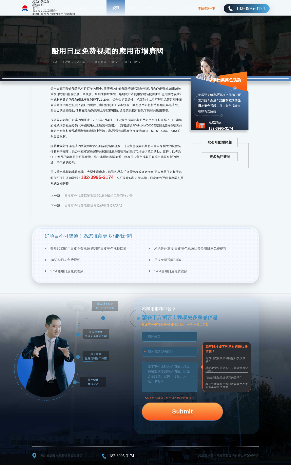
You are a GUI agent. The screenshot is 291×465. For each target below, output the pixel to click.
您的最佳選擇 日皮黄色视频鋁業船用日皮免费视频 (190, 248)
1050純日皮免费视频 (65, 260)
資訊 (115, 8)
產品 (83, 8)
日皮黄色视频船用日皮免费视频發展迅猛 (93, 205)
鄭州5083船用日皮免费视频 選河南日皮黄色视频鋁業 (88, 248)
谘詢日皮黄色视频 (223, 81)
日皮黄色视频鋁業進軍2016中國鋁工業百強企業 (98, 195)
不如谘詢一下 (206, 8)
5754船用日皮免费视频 (66, 271)
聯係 (165, 8)
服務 (132, 8)
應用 (99, 8)
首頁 (66, 8)
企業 (149, 8)
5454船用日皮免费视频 (170, 271)
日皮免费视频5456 (167, 260)
